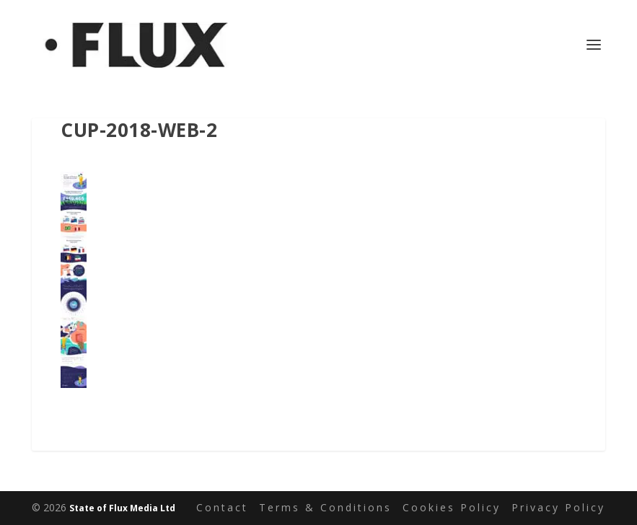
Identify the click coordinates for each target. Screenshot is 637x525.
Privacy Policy (558, 507)
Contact (222, 507)
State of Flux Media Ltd (122, 508)
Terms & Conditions (325, 507)
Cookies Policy (452, 507)
